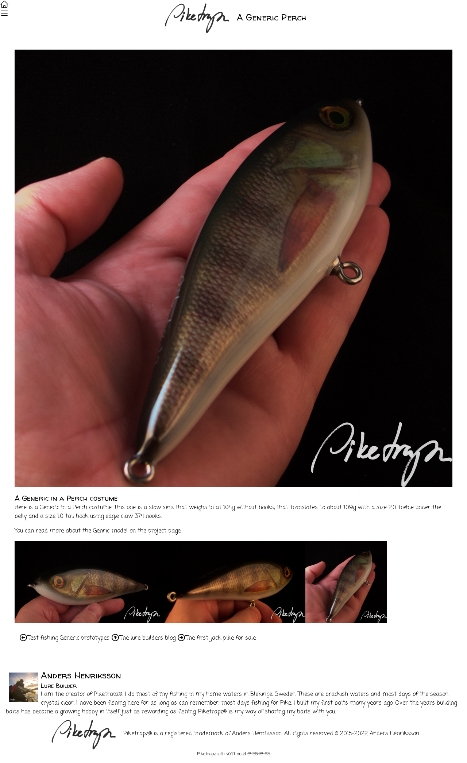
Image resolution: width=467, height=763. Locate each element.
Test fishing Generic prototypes (68, 638)
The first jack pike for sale (221, 638)
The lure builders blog (147, 638)
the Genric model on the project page (131, 531)
